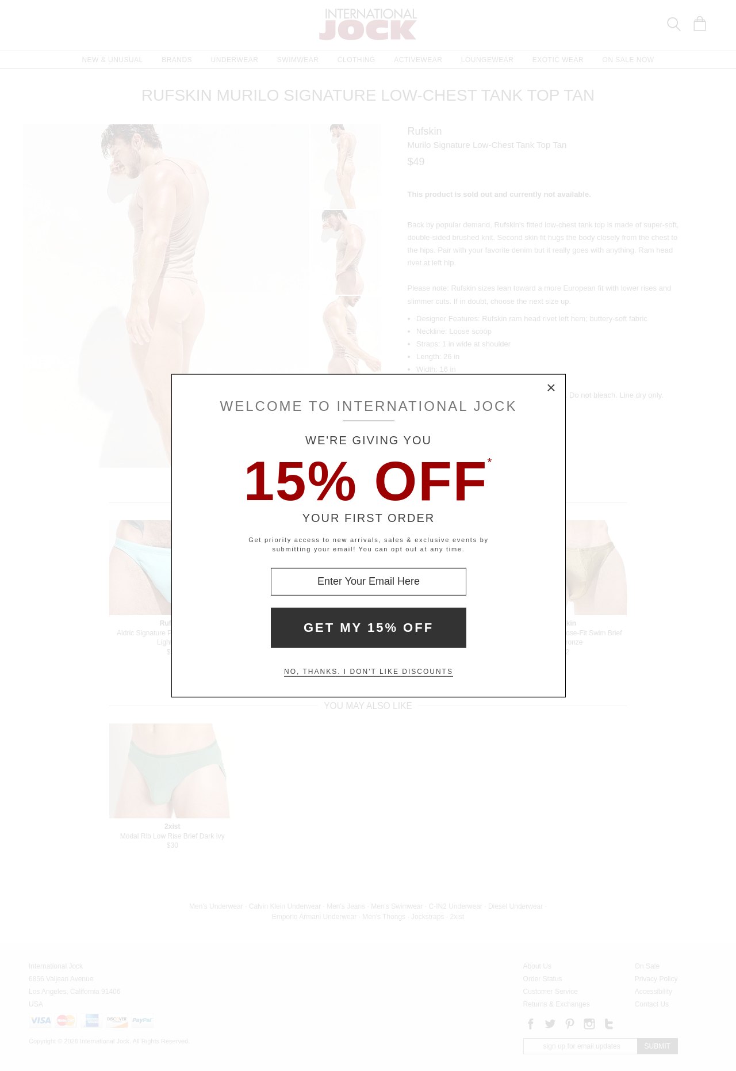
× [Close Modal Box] (551, 388)
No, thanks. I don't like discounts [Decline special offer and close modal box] (368, 672)
